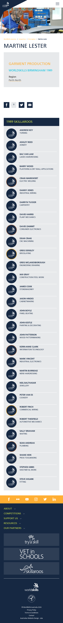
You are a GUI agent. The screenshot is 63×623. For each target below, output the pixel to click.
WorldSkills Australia (10, 39)
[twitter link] (45, 499)
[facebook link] (9, 499)
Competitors (22, 39)
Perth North (15, 80)
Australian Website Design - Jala (31, 618)
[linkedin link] (54, 499)
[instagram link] (36, 499)
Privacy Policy (31, 610)
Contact (31, 615)
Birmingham (32, 39)
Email (30, 105)
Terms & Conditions (31, 613)
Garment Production (29, 64)
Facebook (7, 105)
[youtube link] (27, 499)
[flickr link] (18, 499)
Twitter (21, 105)
